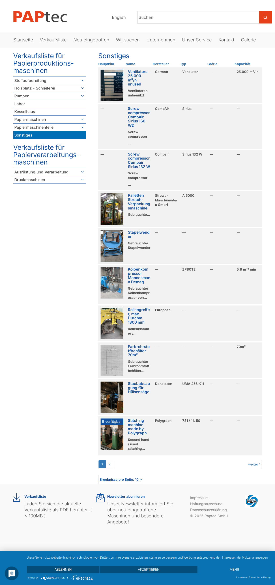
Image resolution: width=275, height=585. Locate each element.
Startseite (23, 40)
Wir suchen (128, 40)
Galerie (248, 40)
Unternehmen (160, 40)
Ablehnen (63, 570)
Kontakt (226, 40)
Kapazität (242, 64)
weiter (253, 464)
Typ (183, 64)
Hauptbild (106, 64)
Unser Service (197, 40)
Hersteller (161, 64)
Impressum (199, 497)
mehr (234, 570)
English (119, 17)
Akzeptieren (148, 570)
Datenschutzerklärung (208, 510)
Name (130, 64)
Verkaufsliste (53, 40)
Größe (212, 64)
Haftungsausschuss (206, 504)
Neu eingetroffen (91, 40)
